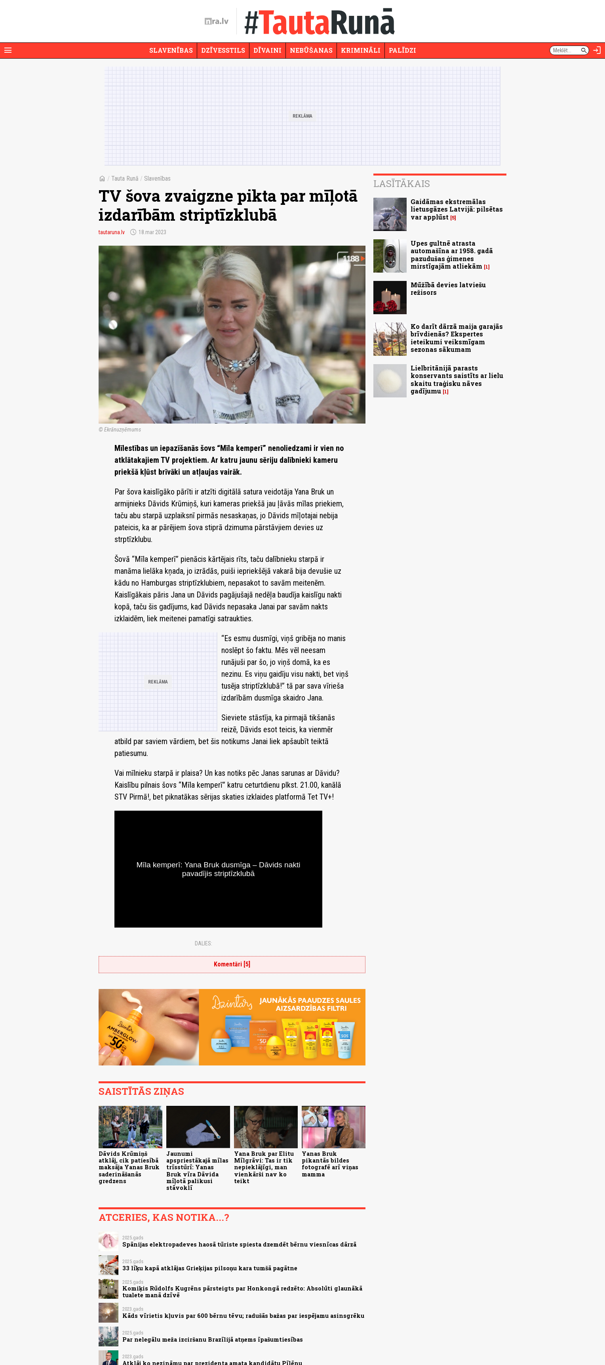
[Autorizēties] (597, 50)
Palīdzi (402, 50)
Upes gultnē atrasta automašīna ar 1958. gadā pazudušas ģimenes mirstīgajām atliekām (452, 254)
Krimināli (361, 50)
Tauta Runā (125, 178)
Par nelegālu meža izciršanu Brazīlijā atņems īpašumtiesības (212, 1339)
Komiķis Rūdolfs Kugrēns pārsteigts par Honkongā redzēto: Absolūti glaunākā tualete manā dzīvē (242, 1292)
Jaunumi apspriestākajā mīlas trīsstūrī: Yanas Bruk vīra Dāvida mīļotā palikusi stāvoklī (197, 1170)
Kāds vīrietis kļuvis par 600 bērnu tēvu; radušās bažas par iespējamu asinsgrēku (243, 1315)
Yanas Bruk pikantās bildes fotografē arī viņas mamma (330, 1164)
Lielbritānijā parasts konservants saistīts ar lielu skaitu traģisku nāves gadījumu (457, 379)
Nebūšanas (311, 50)
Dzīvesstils (223, 50)
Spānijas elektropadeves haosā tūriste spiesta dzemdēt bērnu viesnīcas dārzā (239, 1244)
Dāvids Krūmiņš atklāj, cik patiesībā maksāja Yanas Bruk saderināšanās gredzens (129, 1167)
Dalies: (203, 943)
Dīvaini (267, 50)
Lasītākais (401, 183)
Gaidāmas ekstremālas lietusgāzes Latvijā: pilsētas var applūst (457, 209)
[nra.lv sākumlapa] (216, 21)
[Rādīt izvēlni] (8, 50)
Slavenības (171, 50)
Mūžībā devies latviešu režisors (448, 288)
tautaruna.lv (112, 232)
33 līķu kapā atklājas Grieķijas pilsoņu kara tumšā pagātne (209, 1268)
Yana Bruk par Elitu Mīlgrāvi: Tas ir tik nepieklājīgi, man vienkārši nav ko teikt (264, 1167)
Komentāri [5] (232, 964)
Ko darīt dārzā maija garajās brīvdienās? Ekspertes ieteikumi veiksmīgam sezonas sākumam (457, 337)
